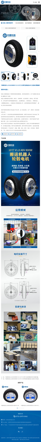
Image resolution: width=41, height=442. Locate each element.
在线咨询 (4, 134)
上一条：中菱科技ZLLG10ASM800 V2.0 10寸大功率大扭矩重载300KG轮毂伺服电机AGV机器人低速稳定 (20, 377)
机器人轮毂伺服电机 (30, 28)
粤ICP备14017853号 (24, 439)
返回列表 (19, 134)
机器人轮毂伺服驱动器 (10, 28)
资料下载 (12, 134)
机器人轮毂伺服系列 (8, 23)
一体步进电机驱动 (19, 23)
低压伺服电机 (28, 23)
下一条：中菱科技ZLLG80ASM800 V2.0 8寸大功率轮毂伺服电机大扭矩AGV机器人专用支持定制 (20, 379)
